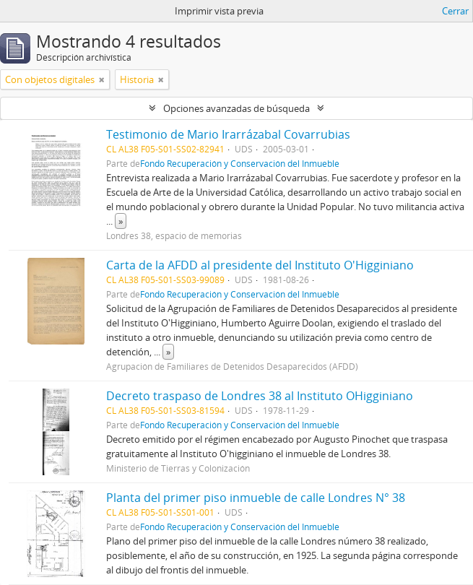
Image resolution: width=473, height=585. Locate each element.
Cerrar (455, 10)
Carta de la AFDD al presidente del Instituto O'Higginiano (260, 265)
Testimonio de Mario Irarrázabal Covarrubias (228, 134)
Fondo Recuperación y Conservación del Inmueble (239, 163)
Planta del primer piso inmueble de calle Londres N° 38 (255, 498)
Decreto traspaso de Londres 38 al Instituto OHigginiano (259, 396)
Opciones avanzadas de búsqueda (236, 108)
